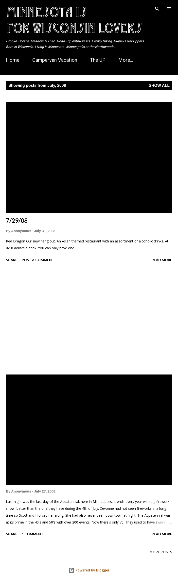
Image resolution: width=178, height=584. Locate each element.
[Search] (157, 9)
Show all (159, 85)
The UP (98, 60)
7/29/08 (17, 220)
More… (125, 60)
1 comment (32, 534)
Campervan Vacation (54, 60)
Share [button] (11, 260)
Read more (162, 260)
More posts (160, 552)
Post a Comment (38, 260)
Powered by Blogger (89, 570)
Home (12, 60)
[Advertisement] (89, 319)
